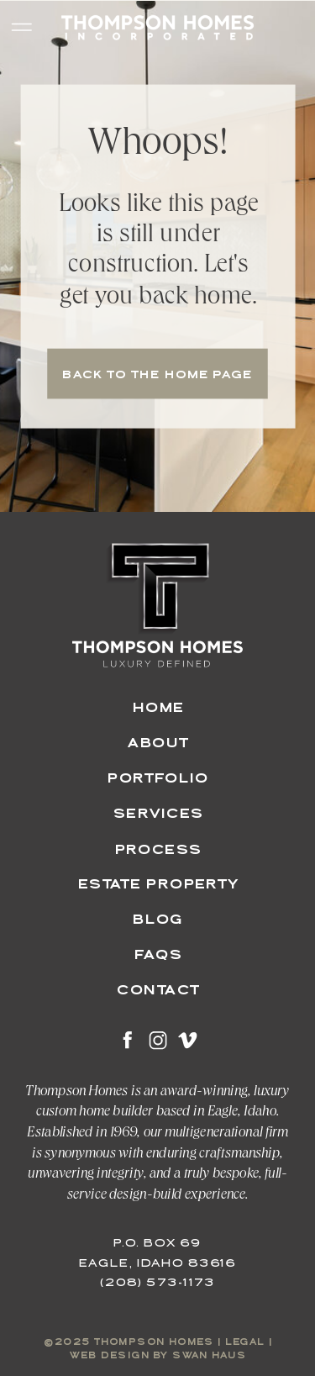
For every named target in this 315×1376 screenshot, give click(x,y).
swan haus (209, 1356)
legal (245, 1343)
